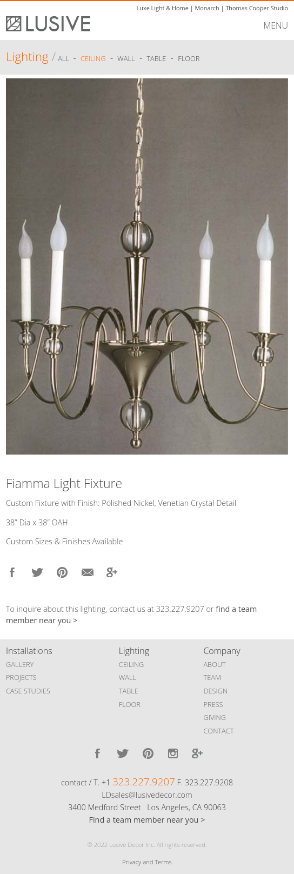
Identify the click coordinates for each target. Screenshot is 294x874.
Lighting (27, 56)
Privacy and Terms (146, 862)
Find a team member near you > (147, 820)
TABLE (128, 691)
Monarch (207, 8)
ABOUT (214, 664)
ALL (64, 58)
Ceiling (93, 58)
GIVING (214, 717)
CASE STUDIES (28, 691)
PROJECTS (21, 677)
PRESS (213, 704)
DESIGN (215, 691)
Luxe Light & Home (163, 8)
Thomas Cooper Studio (256, 8)
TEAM (212, 677)
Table (156, 58)
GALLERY (20, 664)
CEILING (131, 664)
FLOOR (130, 704)
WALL (127, 677)
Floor (188, 58)
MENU (275, 25)
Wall (126, 58)
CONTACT (218, 731)
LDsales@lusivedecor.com (147, 795)
